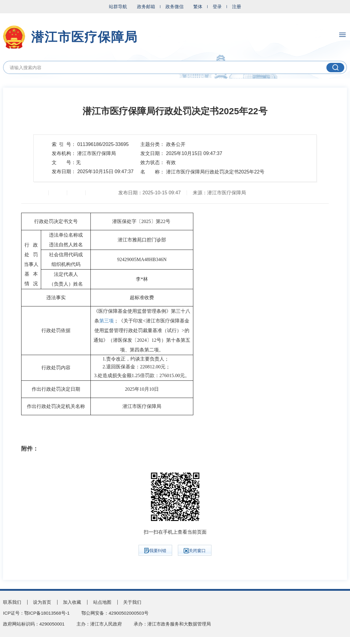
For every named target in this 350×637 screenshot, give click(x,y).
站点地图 (102, 602)
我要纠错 (155, 550)
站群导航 (118, 6)
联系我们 (12, 602)
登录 (217, 6)
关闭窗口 (195, 550)
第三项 (106, 320)
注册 (236, 6)
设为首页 (42, 602)
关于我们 (132, 602)
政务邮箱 (146, 6)
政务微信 (174, 6)
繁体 (197, 6)
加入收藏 (72, 602)
